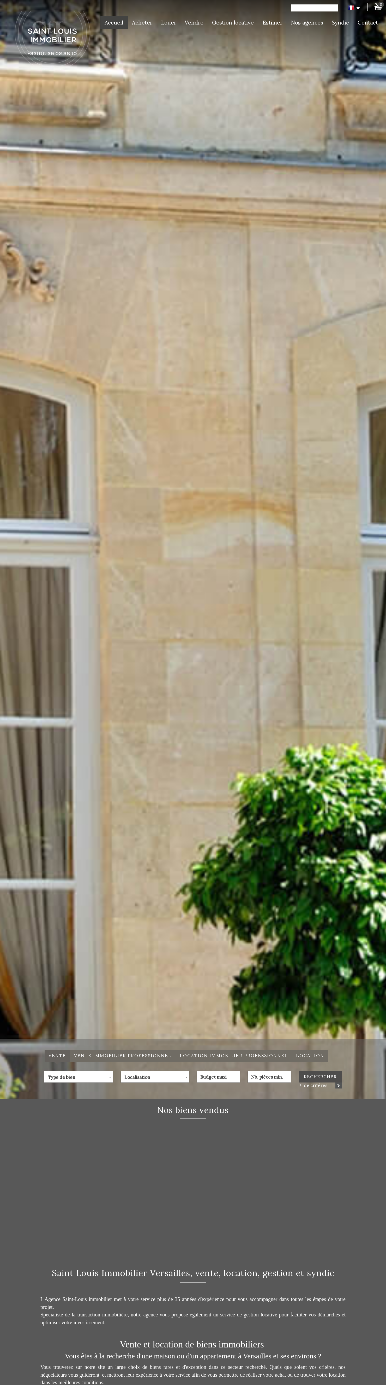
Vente (57, 1056)
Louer (168, 22)
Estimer (272, 22)
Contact (368, 22)
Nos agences (307, 22)
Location (310, 1056)
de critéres (313, 1085)
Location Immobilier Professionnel (234, 1056)
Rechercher (320, 1077)
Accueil (114, 22)
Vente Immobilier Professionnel (123, 1056)
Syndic (340, 22)
